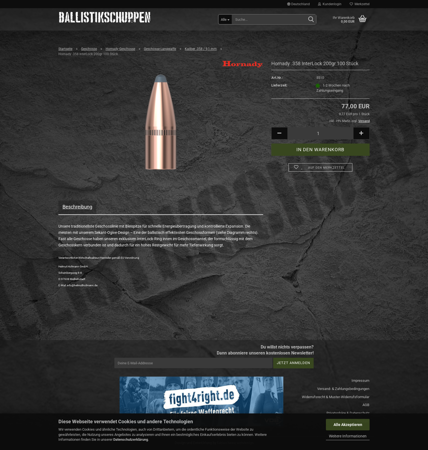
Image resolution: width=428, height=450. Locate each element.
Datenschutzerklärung (130, 439)
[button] (298, 4)
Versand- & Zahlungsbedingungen (343, 389)
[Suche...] (225, 19)
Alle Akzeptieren (348, 424)
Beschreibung (77, 207)
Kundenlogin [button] (329, 4)
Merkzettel (360, 4)
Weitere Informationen (348, 436)
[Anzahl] (320, 133)
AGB (365, 405)
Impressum (360, 381)
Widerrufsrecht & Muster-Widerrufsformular (335, 397)
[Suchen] (311, 20)
